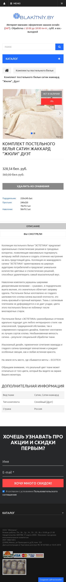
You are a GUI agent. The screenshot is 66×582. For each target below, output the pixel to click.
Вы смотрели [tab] (33, 234)
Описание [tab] (33, 226)
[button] (6, 114)
